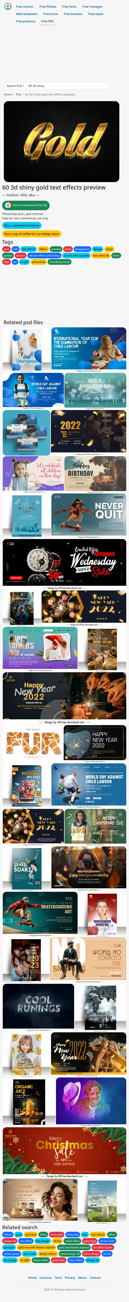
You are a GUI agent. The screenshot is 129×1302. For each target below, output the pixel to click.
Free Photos (47, 7)
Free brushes (73, 14)
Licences (46, 1278)
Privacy (70, 1278)
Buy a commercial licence (22, 225)
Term (58, 1278)
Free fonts (69, 7)
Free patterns (25, 21)
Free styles (95, 14)
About (82, 1278)
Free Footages (92, 7)
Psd (18, 94)
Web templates (27, 14)
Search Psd (14, 86)
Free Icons (50, 14)
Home (8, 94)
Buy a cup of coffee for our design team (32, 234)
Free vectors (24, 7)
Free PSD (47, 21)
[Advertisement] (64, 53)
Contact (95, 1278)
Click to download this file (26, 205)
